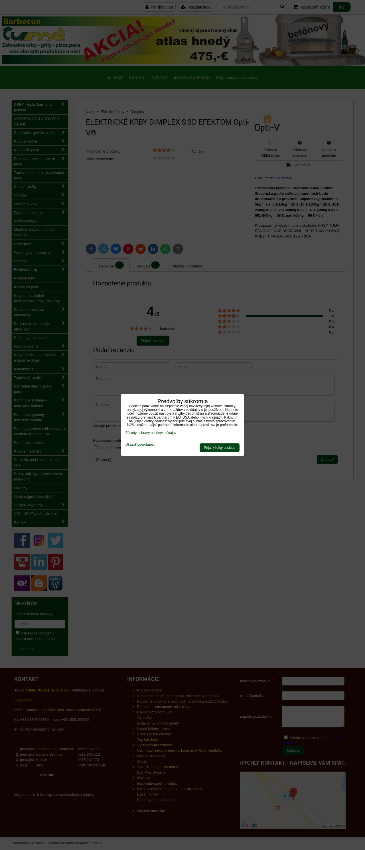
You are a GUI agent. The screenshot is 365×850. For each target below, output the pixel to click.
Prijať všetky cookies (219, 448)
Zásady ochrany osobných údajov (151, 433)
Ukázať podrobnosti (140, 445)
